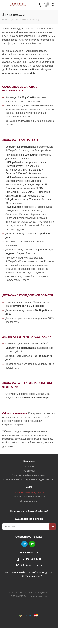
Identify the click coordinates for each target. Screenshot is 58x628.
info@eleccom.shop (31, 565)
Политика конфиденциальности (29, 475)
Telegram (24, 544)
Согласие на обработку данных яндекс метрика (29, 479)
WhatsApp (32, 544)
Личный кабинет (29, 501)
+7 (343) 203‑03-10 (31, 559)
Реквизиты (29, 470)
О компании (29, 466)
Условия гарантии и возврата (29, 496)
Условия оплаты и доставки (29, 492)
